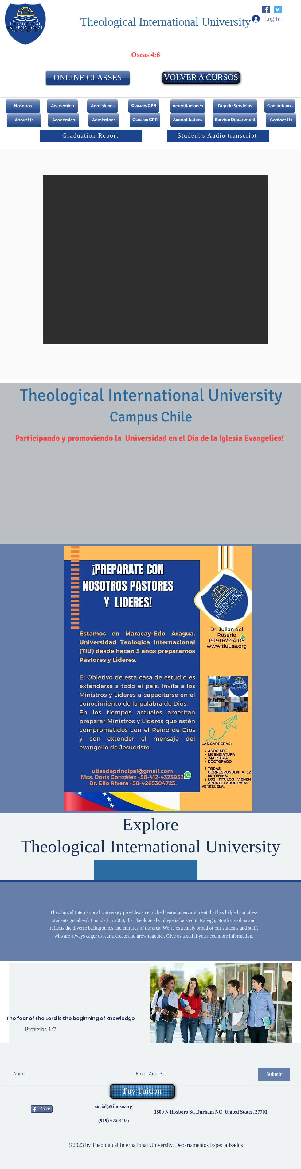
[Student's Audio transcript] (218, 136)
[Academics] (63, 120)
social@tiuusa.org (113, 1106)
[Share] (42, 1109)
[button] (155, 259)
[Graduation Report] (91, 136)
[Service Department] (235, 120)
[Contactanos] (279, 106)
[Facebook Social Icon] (266, 9)
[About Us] (24, 120)
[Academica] (62, 106)
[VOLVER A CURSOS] (201, 78)
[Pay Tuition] (142, 1091)
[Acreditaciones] (187, 106)
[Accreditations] (187, 120)
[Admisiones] (102, 106)
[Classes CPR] (143, 106)
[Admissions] (103, 120)
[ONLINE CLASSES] (88, 78)
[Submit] (274, 1074)
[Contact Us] (281, 120)
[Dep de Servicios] (235, 106)
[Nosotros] (23, 106)
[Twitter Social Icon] (278, 9)
